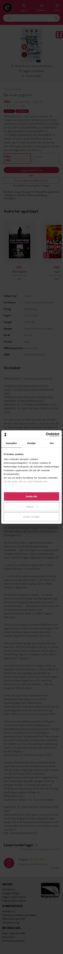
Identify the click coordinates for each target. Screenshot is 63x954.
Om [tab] (52, 443)
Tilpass (32, 506)
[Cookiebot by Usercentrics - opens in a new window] (45, 435)
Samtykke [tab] (11, 443)
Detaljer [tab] (31, 443)
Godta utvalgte (31, 516)
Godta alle (31, 496)
